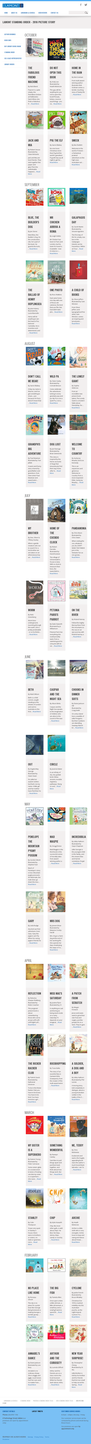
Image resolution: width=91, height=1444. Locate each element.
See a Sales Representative (13, 58)
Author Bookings (10, 34)
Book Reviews (43, 13)
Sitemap (30, 1437)
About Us (14, 13)
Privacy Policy (38, 1437)
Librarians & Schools (28, 13)
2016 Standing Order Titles (64, 1401)
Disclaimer (6, 1439)
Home (6, 13)
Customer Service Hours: (70, 1411)
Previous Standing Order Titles (43, 1401)
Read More (35, 104)
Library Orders (9, 64)
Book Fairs (7, 40)
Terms (47, 1437)
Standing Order (9, 52)
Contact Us (54, 13)
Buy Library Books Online (12, 46)
